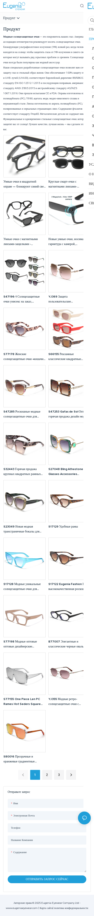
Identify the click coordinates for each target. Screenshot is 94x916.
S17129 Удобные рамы (63, 526)
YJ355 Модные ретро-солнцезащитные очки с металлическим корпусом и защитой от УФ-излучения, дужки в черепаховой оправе (66, 702)
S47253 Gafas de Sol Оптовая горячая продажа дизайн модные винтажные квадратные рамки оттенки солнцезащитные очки (69, 414)
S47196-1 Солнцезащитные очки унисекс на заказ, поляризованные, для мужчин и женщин (23, 299)
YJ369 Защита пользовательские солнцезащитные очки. (62, 299)
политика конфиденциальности (71, 908)
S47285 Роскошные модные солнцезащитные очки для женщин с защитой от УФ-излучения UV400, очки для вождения (21, 414)
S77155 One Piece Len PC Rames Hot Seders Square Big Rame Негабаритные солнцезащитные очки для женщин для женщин (22, 702)
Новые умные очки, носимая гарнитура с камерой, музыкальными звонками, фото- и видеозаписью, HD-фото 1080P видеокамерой (68, 242)
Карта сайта (46, 908)
